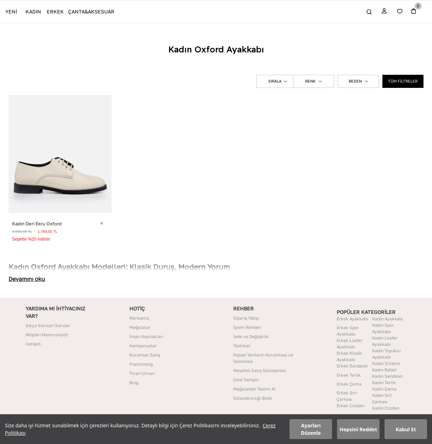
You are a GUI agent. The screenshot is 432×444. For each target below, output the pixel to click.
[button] (275, 81)
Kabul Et (405, 429)
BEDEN (358, 81)
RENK (313, 81)
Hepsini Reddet (358, 429)
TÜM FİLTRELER (402, 81)
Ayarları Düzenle (311, 429)
